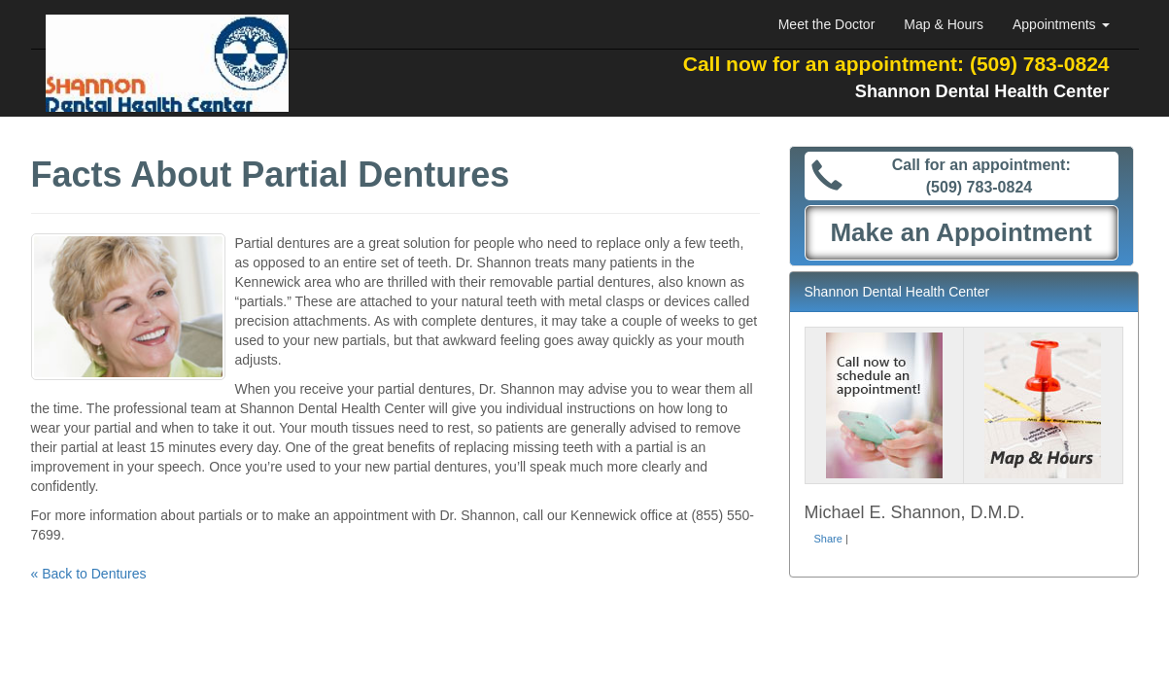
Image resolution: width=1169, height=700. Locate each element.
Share (828, 538)
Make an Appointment (960, 232)
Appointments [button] (1061, 24)
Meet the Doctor (827, 24)
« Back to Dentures (89, 573)
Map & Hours (943, 24)
